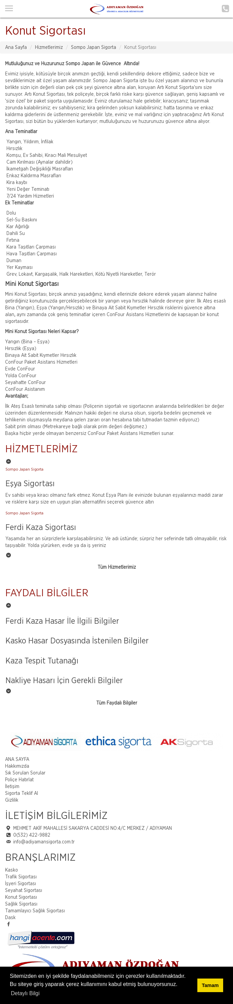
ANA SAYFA (17, 759)
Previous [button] (5, 741)
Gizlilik (11, 800)
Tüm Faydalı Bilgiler (116, 703)
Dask (10, 917)
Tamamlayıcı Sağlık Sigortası (35, 911)
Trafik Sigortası (21, 877)
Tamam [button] (210, 985)
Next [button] (228, 741)
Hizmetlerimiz (49, 47)
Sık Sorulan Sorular (25, 773)
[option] (116, 487)
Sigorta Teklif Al (21, 793)
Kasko (11, 870)
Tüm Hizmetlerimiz (116, 567)
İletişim (12, 786)
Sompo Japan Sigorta (93, 47)
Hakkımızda (17, 766)
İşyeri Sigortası (20, 883)
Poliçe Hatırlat (19, 780)
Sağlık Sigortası (21, 904)
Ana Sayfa (16, 47)
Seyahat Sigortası (23, 890)
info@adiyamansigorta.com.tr (44, 842)
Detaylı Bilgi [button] (25, 993)
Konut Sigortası (21, 897)
